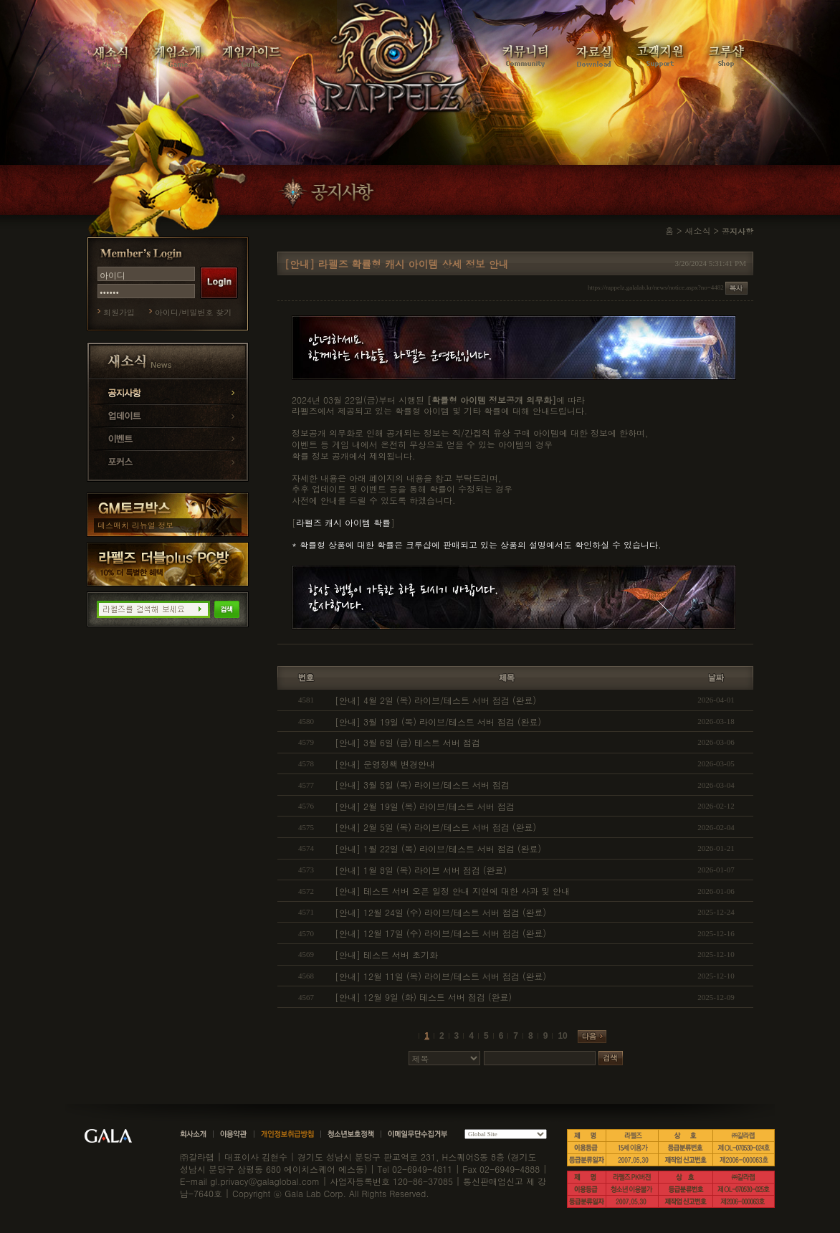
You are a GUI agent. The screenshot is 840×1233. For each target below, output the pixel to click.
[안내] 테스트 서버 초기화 (386, 954)
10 (562, 1036)
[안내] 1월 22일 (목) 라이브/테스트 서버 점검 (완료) (438, 848)
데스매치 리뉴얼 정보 (135, 525)
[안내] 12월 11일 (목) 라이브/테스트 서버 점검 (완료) (440, 976)
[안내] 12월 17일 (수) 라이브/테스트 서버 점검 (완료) (440, 933)
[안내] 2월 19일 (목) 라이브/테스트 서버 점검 (425, 806)
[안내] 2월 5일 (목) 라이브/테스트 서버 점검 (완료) (435, 827)
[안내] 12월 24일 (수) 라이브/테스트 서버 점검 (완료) (440, 912)
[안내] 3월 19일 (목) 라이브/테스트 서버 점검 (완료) (438, 721)
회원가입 (119, 312)
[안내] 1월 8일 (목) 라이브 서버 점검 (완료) (421, 870)
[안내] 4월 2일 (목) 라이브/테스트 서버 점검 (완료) (435, 700)
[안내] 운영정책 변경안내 (385, 764)
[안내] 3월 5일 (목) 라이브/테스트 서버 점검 (422, 785)
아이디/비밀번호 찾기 (193, 312)
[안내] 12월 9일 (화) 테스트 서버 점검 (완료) (423, 997)
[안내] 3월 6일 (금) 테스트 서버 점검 (407, 742)
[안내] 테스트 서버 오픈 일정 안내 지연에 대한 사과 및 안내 (452, 891)
